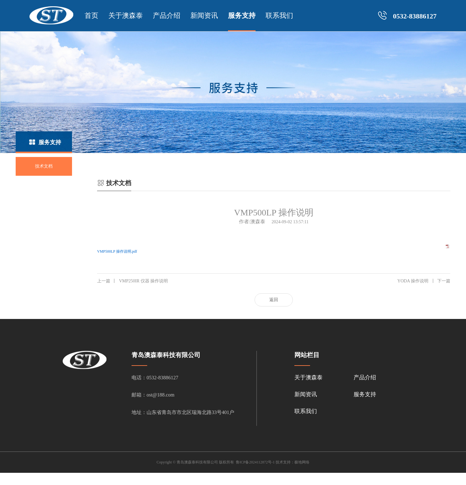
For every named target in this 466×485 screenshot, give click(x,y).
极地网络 (301, 462)
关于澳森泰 (125, 15)
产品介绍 (166, 15)
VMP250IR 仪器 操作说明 (132, 281)
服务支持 (242, 15)
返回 (273, 299)
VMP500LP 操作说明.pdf (117, 251)
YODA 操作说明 (423, 281)
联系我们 (279, 15)
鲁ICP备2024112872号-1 (255, 462)
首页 (91, 15)
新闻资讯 (204, 15)
